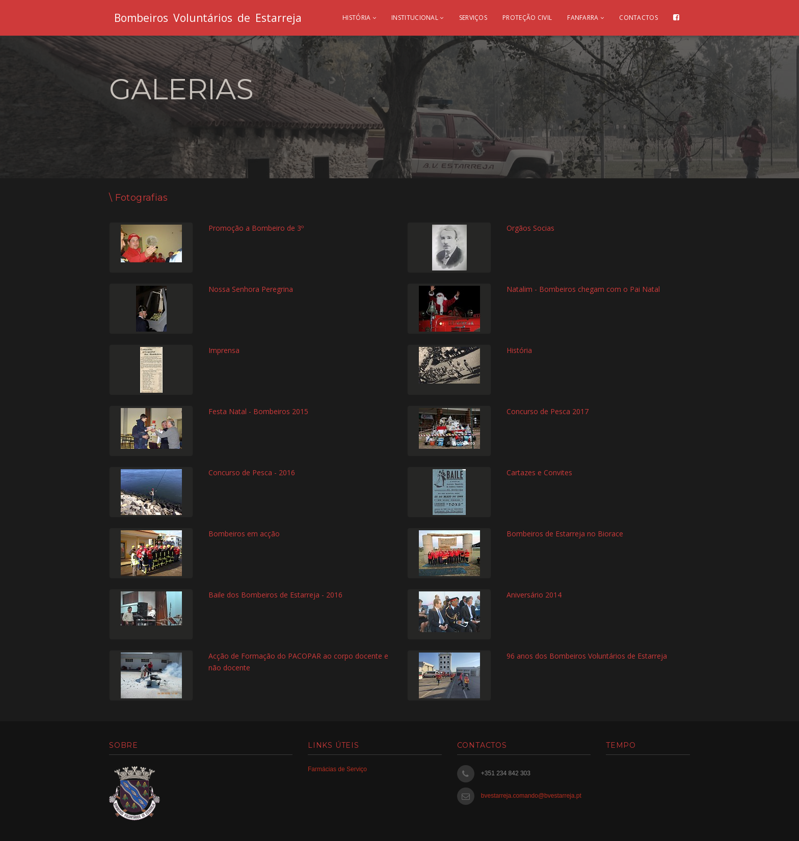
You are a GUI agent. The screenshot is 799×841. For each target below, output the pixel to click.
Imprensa (223, 350)
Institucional (417, 17)
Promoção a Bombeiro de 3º (256, 228)
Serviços (473, 17)
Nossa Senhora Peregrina (250, 289)
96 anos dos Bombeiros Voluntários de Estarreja (587, 656)
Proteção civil (527, 17)
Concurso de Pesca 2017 (548, 411)
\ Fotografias (138, 197)
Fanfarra (585, 17)
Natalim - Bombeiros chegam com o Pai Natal (583, 289)
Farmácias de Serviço (337, 769)
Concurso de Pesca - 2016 (251, 472)
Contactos (638, 17)
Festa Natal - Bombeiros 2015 (258, 411)
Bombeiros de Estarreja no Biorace (565, 533)
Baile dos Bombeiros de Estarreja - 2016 (275, 595)
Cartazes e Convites (539, 472)
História (359, 17)
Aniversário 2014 (534, 595)
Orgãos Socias (530, 228)
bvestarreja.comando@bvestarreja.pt (531, 796)
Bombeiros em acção (244, 533)
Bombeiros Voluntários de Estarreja (208, 18)
